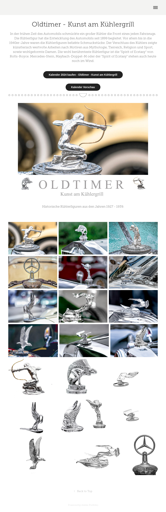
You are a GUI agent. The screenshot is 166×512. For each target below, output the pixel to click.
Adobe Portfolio (89, 505)
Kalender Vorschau (83, 87)
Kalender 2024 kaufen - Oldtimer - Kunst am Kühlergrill (83, 74)
